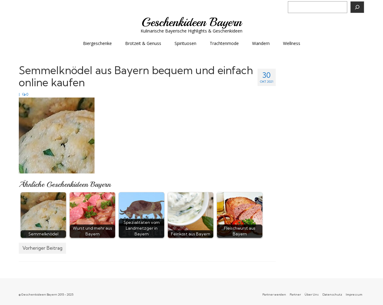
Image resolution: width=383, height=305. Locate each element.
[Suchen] (357, 7)
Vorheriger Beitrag (42, 248)
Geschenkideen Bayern (192, 22)
